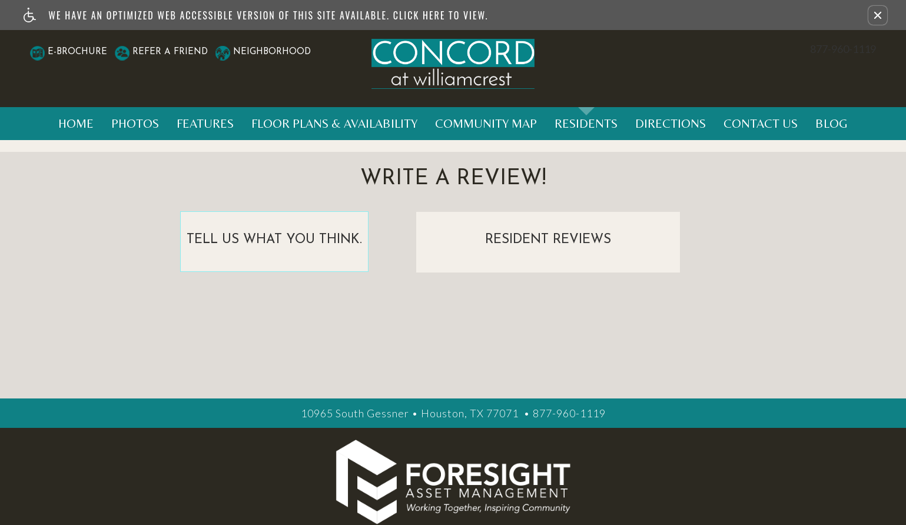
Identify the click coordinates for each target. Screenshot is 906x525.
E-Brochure (77, 52)
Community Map (486, 124)
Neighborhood (272, 52)
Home (76, 124)
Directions (670, 124)
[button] (877, 15)
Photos (135, 124)
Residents (586, 124)
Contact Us (761, 124)
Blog (831, 124)
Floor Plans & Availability (334, 124)
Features (205, 124)
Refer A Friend (170, 52)
